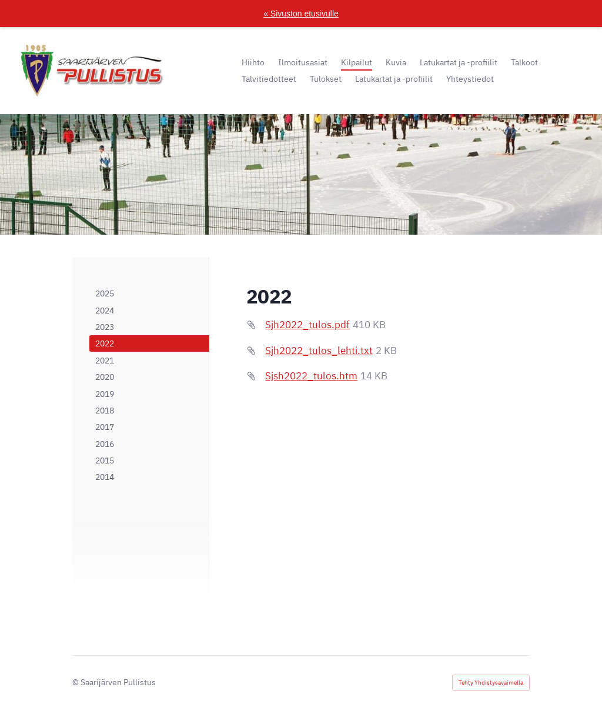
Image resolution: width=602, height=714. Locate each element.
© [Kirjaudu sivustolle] (76, 682)
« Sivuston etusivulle (301, 13)
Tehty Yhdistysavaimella (491, 682)
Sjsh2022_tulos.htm (311, 375)
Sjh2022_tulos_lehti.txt (319, 350)
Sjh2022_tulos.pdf (307, 324)
